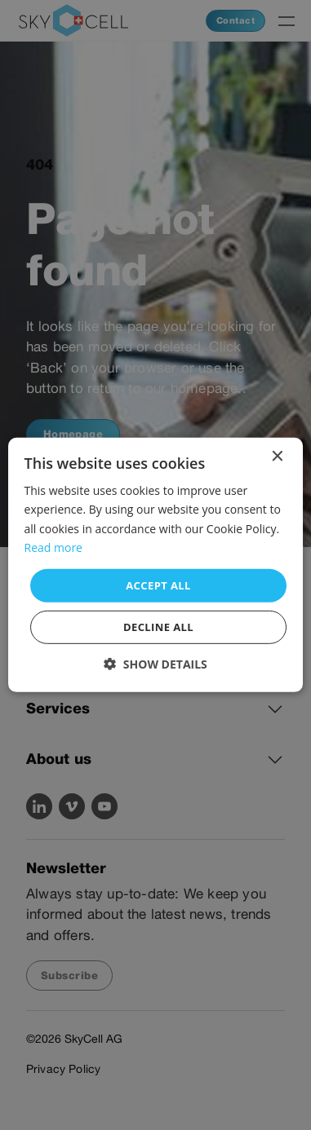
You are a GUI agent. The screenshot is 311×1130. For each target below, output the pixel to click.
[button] (155, 664)
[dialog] (155, 565)
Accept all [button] (158, 585)
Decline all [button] (158, 627)
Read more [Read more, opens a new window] (53, 546)
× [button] (276, 457)
